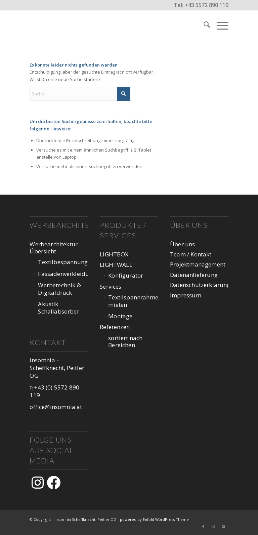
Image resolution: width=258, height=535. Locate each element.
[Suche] (203, 25)
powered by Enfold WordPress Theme (154, 519)
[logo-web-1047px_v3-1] (63, 25)
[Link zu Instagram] (213, 527)
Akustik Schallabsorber (58, 307)
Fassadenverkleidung (63, 274)
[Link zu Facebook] (203, 527)
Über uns (182, 244)
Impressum (185, 295)
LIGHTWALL (116, 265)
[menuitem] (203, 25)
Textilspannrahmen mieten (133, 300)
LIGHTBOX (114, 254)
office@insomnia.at (56, 407)
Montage (120, 316)
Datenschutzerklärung (199, 285)
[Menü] (219, 25)
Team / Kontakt (190, 254)
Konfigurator (125, 275)
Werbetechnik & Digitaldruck (59, 288)
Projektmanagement (197, 264)
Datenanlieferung (194, 275)
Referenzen (115, 327)
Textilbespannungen (63, 262)
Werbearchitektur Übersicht (54, 247)
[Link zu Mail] (223, 527)
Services (110, 286)
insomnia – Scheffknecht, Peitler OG (57, 368)
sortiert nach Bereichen (125, 341)
